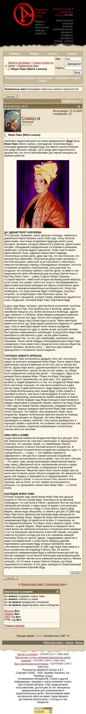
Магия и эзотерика (19, 62)
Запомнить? (73, 64)
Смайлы (9, 613)
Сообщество (45, 78)
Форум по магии (62, 8)
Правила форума (14, 625)
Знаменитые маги (28, 65)
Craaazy (29, 118)
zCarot (48, 675)
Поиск (43, 81)
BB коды (9, 611)
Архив (69, 642)
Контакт (72, 53)
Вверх (79, 642)
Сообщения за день (68, 78)
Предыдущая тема (32, 584)
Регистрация (13, 78)
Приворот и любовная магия (42, 12)
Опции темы (70, 101)
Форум (34, 53)
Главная (14, 53)
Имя (57, 58)
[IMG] (7, 616)
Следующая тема (55, 584)
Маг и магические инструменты (31, 663)
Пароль (59, 68)
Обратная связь (53, 642)
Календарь (29, 78)
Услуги (52, 53)
